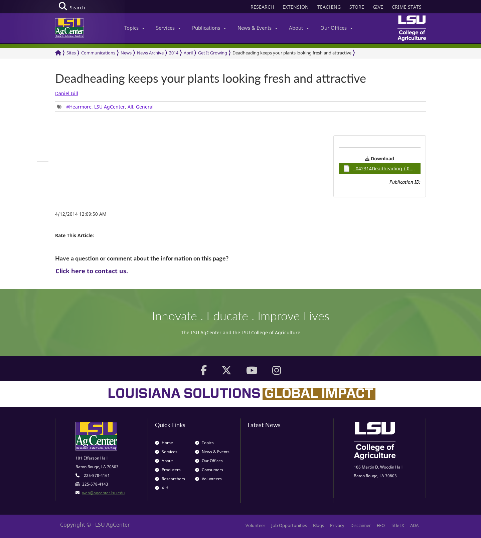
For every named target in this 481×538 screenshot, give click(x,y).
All (130, 107)
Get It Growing (212, 53)
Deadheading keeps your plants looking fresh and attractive (291, 53)
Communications (98, 53)
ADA (414, 525)
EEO (381, 525)
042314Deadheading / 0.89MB (382, 168)
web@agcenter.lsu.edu (103, 493)
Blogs (318, 525)
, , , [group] (105, 107)
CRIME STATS (407, 7)
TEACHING (329, 7)
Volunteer (255, 525)
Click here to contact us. (91, 271)
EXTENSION (296, 7)
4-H (161, 488)
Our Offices (336, 27)
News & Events (257, 27)
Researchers (170, 479)
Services (168, 27)
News (126, 53)
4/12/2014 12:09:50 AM (81, 214)
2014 (173, 53)
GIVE (378, 7)
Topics (134, 27)
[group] (42, 161)
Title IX (397, 525)
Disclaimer (360, 525)
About (299, 27)
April (188, 53)
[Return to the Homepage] (58, 52)
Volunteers (208, 479)
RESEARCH (262, 7)
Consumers (209, 470)
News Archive (150, 53)
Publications (209, 27)
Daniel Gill (66, 93)
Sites (71, 53)
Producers (168, 470)
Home (164, 442)
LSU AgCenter (109, 107)
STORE (356, 7)
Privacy (337, 525)
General (145, 107)
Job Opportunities (289, 525)
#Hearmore (79, 107)
